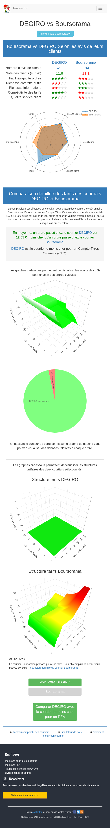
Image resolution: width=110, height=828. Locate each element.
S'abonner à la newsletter (25, 795)
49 (59, 68)
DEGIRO (59, 62)
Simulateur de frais (71, 732)
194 (86, 68)
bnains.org (20, 8)
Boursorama (86, 62)
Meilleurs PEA (12, 764)
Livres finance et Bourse (18, 772)
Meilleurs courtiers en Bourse (21, 760)
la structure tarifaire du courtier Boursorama (53, 667)
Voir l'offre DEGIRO (55, 682)
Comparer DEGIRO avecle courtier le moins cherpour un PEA (55, 712)
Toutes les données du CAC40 (21, 768)
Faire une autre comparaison (55, 33)
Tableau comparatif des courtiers (31, 732)
